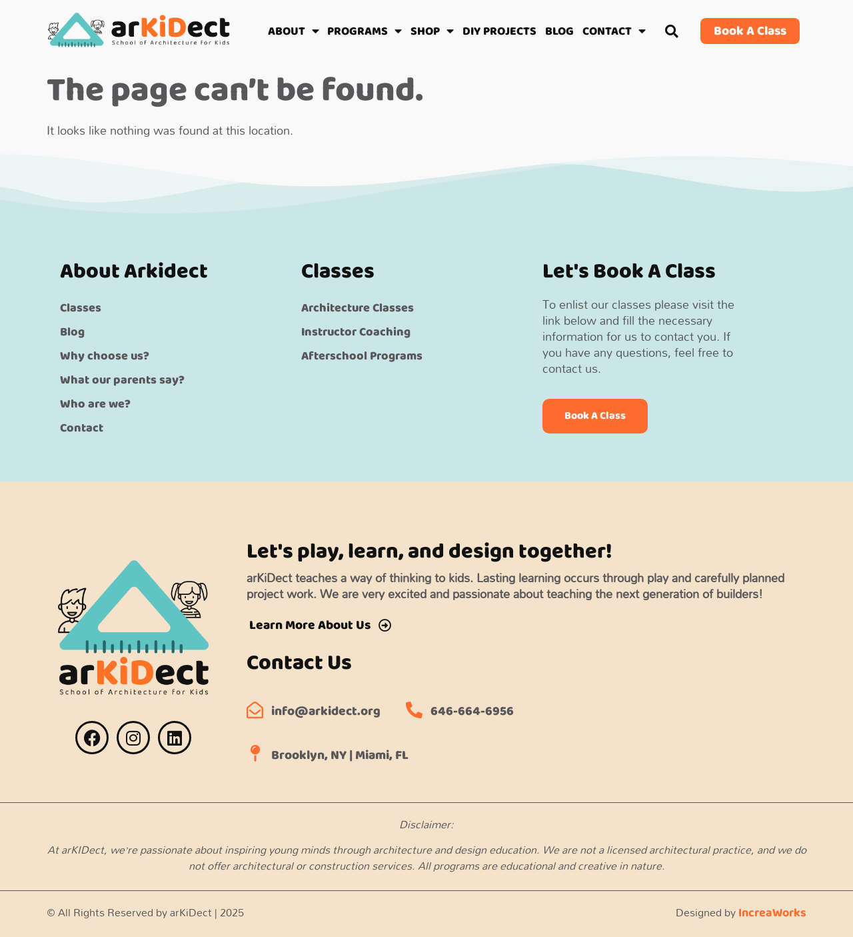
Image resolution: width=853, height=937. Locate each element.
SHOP (432, 31)
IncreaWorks (772, 913)
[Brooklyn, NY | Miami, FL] (255, 753)
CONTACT (614, 31)
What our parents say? (122, 380)
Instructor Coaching (356, 332)
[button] (672, 31)
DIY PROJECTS (499, 31)
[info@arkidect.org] (255, 710)
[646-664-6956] (414, 710)
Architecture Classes (357, 308)
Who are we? (95, 404)
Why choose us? (104, 356)
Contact (81, 428)
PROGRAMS (364, 31)
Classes (80, 308)
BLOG (559, 31)
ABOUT (293, 31)
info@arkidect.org (326, 711)
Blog (72, 332)
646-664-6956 (472, 711)
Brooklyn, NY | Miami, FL (340, 755)
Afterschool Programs (362, 356)
